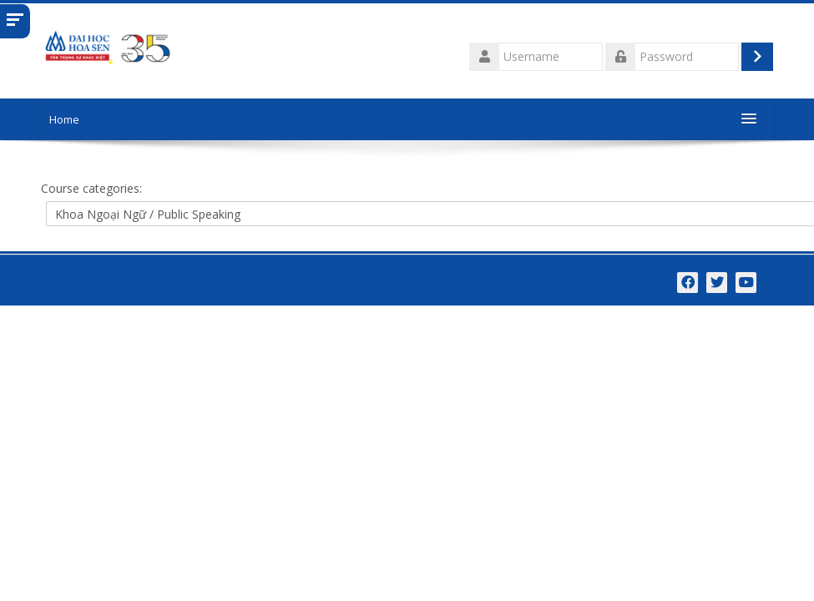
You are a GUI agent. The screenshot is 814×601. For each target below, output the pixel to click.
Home (64, 119)
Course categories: (91, 188)
